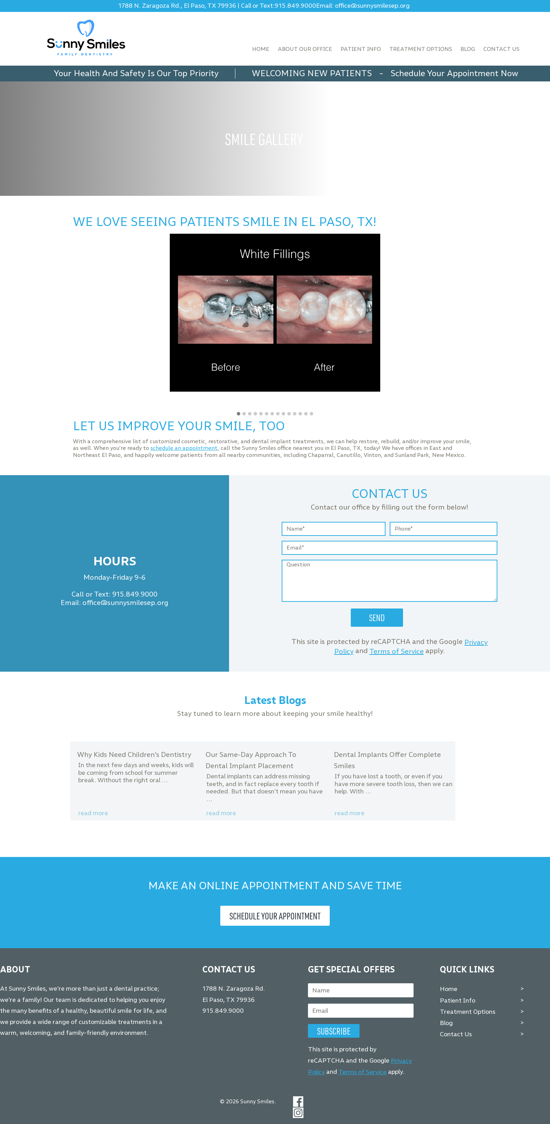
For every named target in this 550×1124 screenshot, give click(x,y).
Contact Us (501, 49)
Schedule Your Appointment (275, 916)
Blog (468, 49)
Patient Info (361, 49)
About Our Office (305, 49)
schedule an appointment (183, 448)
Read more (93, 813)
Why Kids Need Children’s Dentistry (134, 754)
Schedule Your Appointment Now (454, 73)
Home (260, 49)
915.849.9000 (295, 5)
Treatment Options (420, 49)
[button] (238, 414)
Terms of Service (396, 651)
